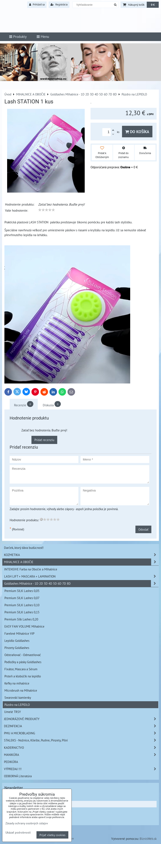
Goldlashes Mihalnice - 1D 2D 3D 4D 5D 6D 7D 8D (81, 583)
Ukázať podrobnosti (18, 832)
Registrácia (59, 4)
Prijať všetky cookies (52, 835)
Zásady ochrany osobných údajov (26, 823)
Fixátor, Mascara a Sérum (20, 669)
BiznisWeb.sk (148, 838)
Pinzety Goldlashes (16, 648)
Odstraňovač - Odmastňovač (22, 655)
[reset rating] (41, 519)
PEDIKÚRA (11, 762)
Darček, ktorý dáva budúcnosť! (24, 548)
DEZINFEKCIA (81, 726)
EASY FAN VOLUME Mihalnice (24, 626)
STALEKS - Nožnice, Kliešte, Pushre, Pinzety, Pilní (81, 740)
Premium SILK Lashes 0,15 (21, 612)
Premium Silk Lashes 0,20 (21, 619)
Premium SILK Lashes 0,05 (21, 591)
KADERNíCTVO (81, 747)
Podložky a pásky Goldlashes (22, 662)
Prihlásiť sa (37, 4)
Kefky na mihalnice (16, 683)
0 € (153, 4)
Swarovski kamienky (17, 697)
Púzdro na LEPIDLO (17, 704)
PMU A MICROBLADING (81, 733)
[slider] (46, 210)
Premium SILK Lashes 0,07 (21, 598)
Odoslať (143, 529)
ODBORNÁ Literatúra (18, 776)
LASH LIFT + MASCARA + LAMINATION (81, 576)
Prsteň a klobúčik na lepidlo (22, 676)
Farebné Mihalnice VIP (19, 633)
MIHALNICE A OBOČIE (81, 561)
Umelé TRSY (12, 712)
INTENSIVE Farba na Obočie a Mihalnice (30, 569)
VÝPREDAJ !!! (81, 769)
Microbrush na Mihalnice (20, 690)
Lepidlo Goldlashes (16, 640)
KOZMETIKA (81, 554)
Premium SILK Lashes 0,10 (21, 605)
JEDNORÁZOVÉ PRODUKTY (81, 718)
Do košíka (137, 131)
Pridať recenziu (44, 440)
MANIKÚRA (81, 754)
